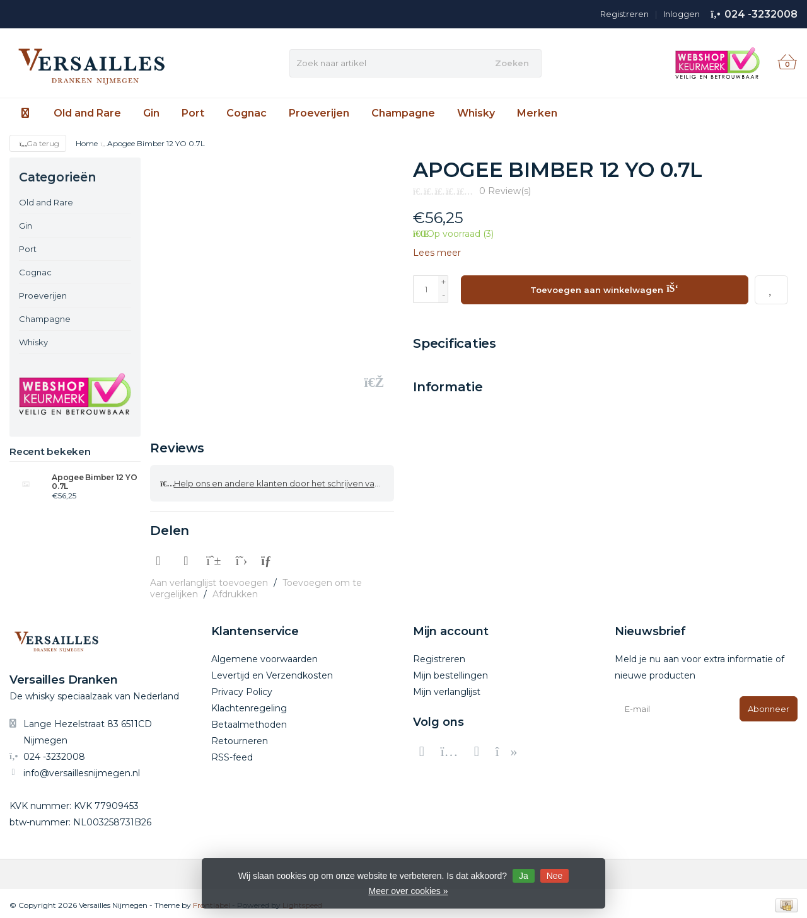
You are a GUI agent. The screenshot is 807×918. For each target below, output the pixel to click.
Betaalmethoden (249, 720)
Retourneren (239, 737)
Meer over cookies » (408, 891)
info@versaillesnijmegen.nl (81, 769)
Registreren (624, 14)
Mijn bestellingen (450, 671)
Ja (523, 876)
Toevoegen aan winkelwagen (604, 288)
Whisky (476, 113)
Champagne (403, 113)
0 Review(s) (505, 191)
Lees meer (437, 252)
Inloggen (681, 14)
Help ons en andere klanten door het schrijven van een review (277, 481)
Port (193, 113)
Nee (555, 876)
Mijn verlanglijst (446, 688)
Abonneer (768, 705)
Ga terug (37, 143)
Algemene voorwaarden (264, 655)
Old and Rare (87, 113)
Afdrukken (235, 590)
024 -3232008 (761, 14)
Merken (537, 113)
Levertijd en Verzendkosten (272, 671)
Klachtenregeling (249, 704)
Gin (151, 113)
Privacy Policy (241, 688)
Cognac (246, 113)
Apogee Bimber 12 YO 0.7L (94, 482)
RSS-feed (232, 753)
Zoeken (512, 63)
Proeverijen (319, 113)
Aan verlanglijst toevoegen (209, 579)
